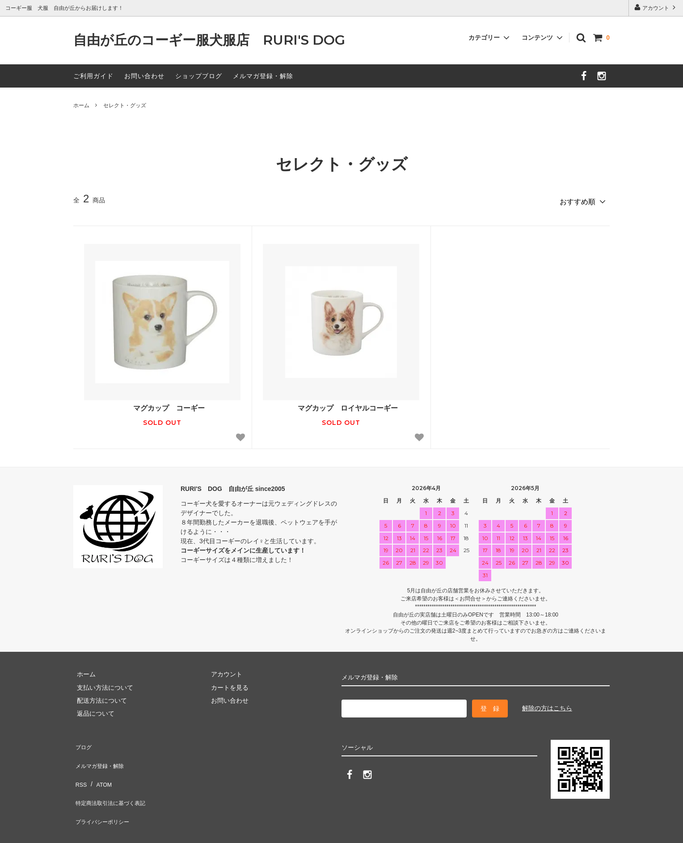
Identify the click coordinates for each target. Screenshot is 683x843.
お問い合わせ (144, 76)
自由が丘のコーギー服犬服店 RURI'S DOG (215, 40)
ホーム (81, 105)
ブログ (82, 741)
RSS (79, 767)
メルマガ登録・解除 (263, 76)
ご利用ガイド (93, 76)
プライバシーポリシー (104, 793)
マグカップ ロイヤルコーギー (341, 404)
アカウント (656, 7)
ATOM (100, 767)
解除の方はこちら (547, 704)
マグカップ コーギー (162, 404)
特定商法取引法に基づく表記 (114, 780)
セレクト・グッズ (124, 105)
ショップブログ (198, 76)
